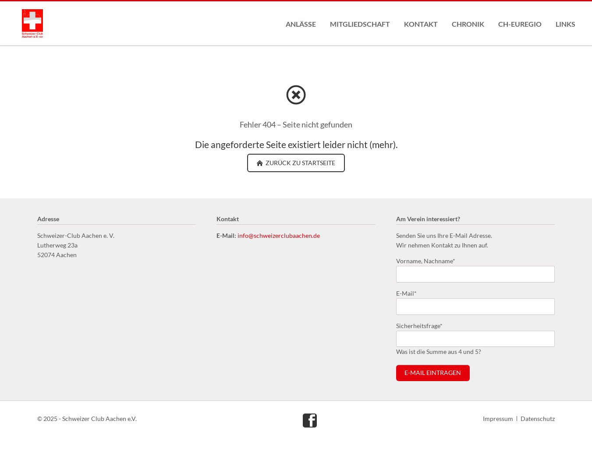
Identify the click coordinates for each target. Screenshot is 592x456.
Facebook (309, 420)
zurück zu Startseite (299, 162)
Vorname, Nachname (425, 260)
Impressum (498, 418)
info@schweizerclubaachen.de (279, 235)
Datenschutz (538, 418)
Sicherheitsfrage (419, 325)
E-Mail (410, 293)
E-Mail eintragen (432, 372)
